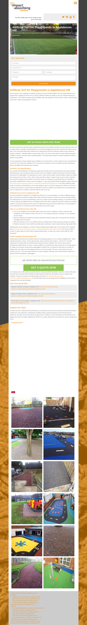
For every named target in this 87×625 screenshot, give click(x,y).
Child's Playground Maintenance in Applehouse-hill (25, 621)
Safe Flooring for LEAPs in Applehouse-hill (24, 615)
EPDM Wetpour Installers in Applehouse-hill (25, 602)
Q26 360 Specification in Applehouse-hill (23, 604)
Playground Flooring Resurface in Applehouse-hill (25, 623)
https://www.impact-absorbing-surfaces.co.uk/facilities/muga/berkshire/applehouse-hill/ (35, 183)
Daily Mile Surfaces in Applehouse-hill (23, 613)
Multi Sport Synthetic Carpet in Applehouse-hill (25, 598)
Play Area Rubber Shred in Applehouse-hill (24, 600)
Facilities (13, 606)
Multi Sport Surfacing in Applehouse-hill (23, 610)
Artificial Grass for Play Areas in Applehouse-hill (26, 597)
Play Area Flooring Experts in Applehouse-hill (25, 612)
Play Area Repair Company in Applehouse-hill (24, 619)
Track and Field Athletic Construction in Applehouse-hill (28, 608)
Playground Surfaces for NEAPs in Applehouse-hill (27, 617)
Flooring (13, 595)
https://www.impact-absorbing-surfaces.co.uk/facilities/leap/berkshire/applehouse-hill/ (37, 229)
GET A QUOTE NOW (43, 267)
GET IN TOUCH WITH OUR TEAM (43, 142)
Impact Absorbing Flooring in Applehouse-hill (24, 593)
